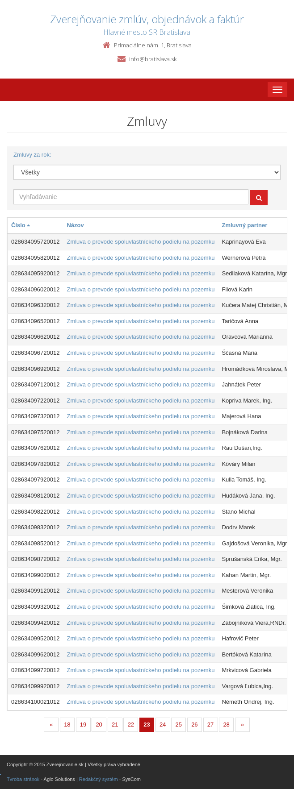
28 (226, 724)
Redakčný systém (98, 779)
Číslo (20, 225)
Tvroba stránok (23, 779)
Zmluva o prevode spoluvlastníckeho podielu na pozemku (140, 241)
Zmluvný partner (244, 225)
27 (210, 724)
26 (194, 724)
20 (99, 724)
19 (83, 724)
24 (163, 724)
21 (115, 724)
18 (67, 724)
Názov (75, 225)
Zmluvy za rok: (32, 154)
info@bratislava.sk (152, 59)
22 (131, 724)
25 (179, 724)
